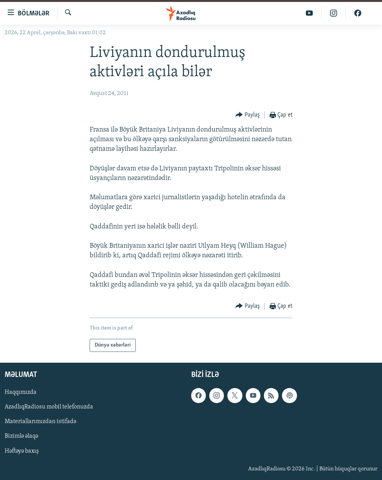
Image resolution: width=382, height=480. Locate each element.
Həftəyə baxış (22, 451)
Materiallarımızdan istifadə (40, 422)
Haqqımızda (21, 392)
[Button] (247, 115)
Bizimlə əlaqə (21, 436)
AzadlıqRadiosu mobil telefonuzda (49, 407)
